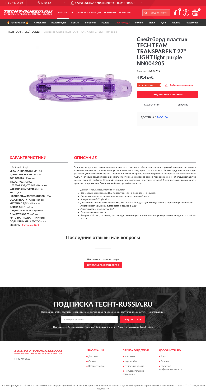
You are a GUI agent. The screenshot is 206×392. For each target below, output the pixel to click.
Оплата (92, 361)
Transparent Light (30, 225)
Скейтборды (122, 23)
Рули (163, 23)
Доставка (93, 357)
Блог (163, 357)
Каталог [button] (63, 13)
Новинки (110, 13)
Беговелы (90, 23)
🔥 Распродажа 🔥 (18, 23)
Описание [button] (183, 105)
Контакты (125, 13)
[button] (185, 12)
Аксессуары (192, 23)
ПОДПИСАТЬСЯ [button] (132, 320)
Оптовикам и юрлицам (86, 13)
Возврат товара (96, 366)
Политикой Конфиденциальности (100, 327)
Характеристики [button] (152, 105)
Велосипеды (58, 23)
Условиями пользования (128, 327)
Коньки (75, 23)
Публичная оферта (134, 366)
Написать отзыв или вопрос (103, 265)
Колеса (105, 23)
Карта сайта (131, 361)
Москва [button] (162, 117)
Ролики (139, 23)
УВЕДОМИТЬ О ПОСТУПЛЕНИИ (167, 95)
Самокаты (40, 23)
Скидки (165, 361)
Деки (152, 23)
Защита (175, 23)
